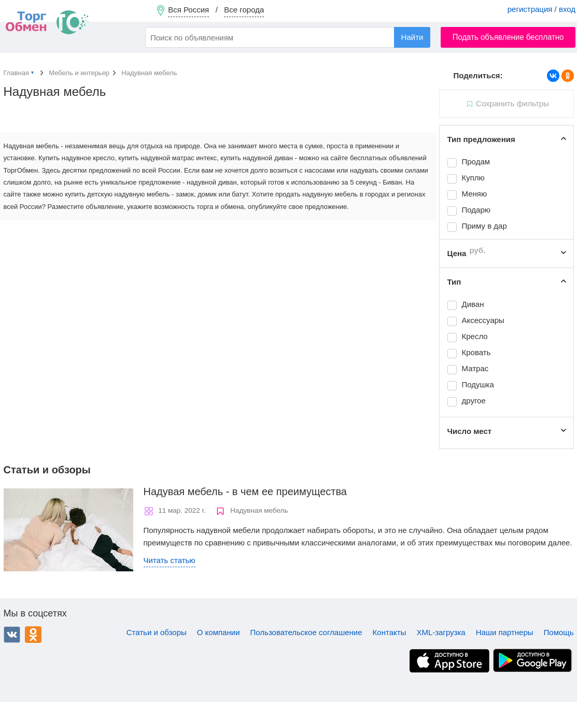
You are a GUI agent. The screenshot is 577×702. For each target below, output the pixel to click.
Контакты (389, 632)
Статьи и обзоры (156, 632)
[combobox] (287, 37)
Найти (412, 37)
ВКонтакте (12, 634)
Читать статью (169, 560)
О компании (218, 632)
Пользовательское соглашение (306, 632)
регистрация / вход (541, 9)
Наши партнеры (504, 632)
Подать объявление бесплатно (508, 37)
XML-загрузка (440, 632)
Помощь (559, 632)
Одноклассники (33, 634)
